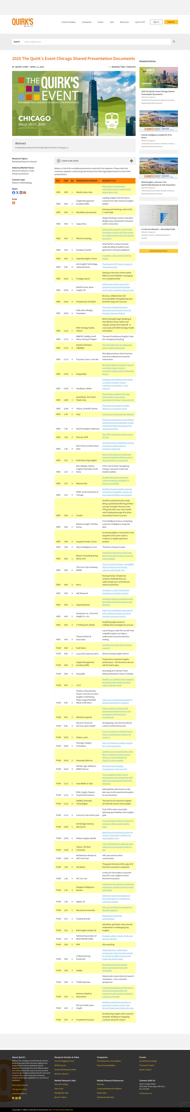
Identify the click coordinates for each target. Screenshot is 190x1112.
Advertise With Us (19, 1093)
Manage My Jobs (61, 1093)
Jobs (112, 22)
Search (17, 41)
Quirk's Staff (22, 66)
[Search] (97, 41)
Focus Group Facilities (106, 1065)
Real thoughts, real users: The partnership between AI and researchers (158, 183)
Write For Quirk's (62, 1074)
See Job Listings (61, 1084)
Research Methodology (22, 182)
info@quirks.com (145, 1093)
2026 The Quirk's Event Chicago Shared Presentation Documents (157, 92)
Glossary (100, 1084)
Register (171, 21)
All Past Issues (60, 1065)
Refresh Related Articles (158, 251)
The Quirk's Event (19, 1089)
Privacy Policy (59, 1109)
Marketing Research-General (24, 161)
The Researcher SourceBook (109, 1061)
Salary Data (101, 1093)
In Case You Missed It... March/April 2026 (158, 229)
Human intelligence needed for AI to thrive (156, 136)
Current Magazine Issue (64, 1061)
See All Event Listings (148, 1061)
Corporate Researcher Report (109, 1088)
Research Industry (20, 170)
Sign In (156, 21)
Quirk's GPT (140, 22)
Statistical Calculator (105, 1097)
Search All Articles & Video (65, 1069)
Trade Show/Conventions (23, 172)
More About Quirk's (20, 1085)
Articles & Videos (69, 22)
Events (100, 22)
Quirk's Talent (60, 1097)
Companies (86, 22)
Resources (124, 22)
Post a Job (59, 1088)
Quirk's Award (145, 1069)
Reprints (69, 1109)
